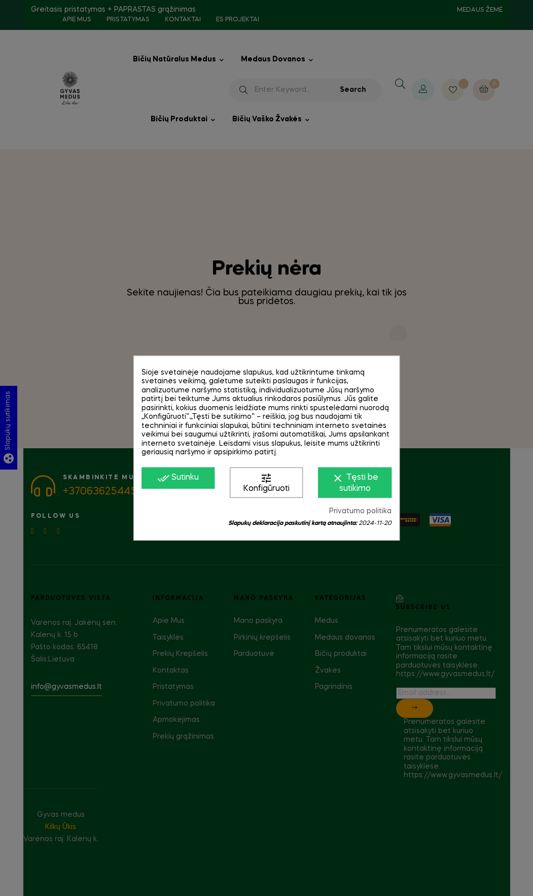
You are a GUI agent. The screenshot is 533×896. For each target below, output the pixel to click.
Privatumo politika (360, 511)
